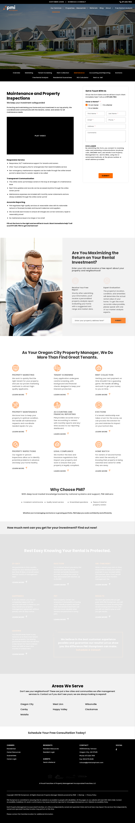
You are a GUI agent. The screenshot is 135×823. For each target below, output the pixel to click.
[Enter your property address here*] (59, 47)
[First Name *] (95, 113)
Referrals (94, 8)
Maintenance (79, 73)
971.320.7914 (127, 2)
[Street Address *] (106, 126)
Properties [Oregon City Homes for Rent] (70, 8)
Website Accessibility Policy (98, 800)
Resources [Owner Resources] (81, 8)
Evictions (118, 73)
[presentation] (100, 167)
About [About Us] (108, 8)
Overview (16, 73)
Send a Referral (49, 762)
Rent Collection (63, 73)
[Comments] (106, 136)
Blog (102, 8)
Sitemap (81, 793)
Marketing (29, 73)
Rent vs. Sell (98, 77)
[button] (116, 749)
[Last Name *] (116, 113)
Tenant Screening (45, 73)
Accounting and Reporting (99, 73)
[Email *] (95, 120)
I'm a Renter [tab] (107, 105)
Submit (84, 47)
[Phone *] (116, 120)
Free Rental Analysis (123, 8)
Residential (11, 749)
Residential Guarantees (62, 77)
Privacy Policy (91, 793)
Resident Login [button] (49, 752)
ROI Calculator (82, 77)
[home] (10, 8)
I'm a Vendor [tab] (93, 108)
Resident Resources (51, 749)
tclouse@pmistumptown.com (91, 762)
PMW (74, 793)
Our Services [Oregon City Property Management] (56, 8)
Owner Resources (14, 752)
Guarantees (11, 755)
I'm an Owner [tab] (93, 105)
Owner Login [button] (11, 759)
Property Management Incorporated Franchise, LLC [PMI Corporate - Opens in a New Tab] (76, 781)
